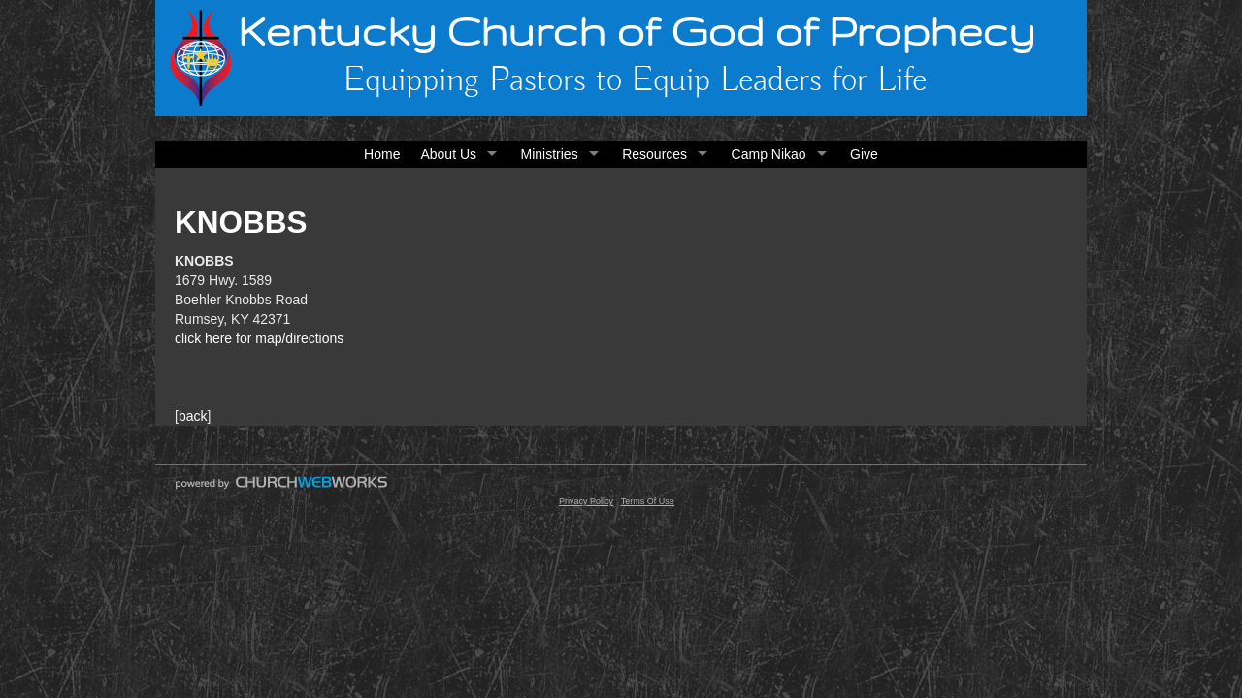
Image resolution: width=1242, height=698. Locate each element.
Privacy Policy (586, 501)
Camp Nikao (769, 154)
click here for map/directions (259, 338)
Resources (654, 154)
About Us (448, 154)
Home (382, 154)
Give (864, 154)
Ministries (549, 154)
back (193, 416)
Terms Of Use (647, 501)
